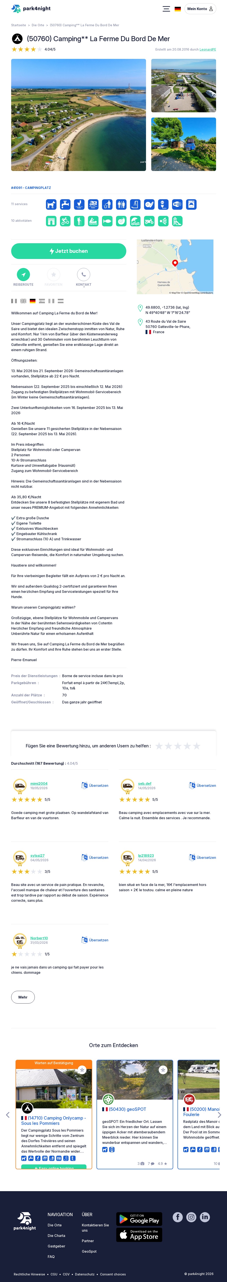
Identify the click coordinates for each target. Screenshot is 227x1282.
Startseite (18, 25)
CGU (54, 1274)
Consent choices (113, 1274)
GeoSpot (89, 1251)
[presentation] (7, 1114)
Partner (88, 1241)
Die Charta (56, 1235)
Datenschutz (85, 1274)
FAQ (51, 1256)
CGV (66, 1274)
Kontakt (84, 277)
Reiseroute (23, 277)
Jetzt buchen (68, 251)
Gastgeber (56, 1246)
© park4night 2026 (198, 1274)
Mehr (23, 997)
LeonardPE (208, 49)
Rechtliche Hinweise (29, 1274)
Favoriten (53, 277)
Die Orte (38, 25)
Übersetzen (94, 785)
